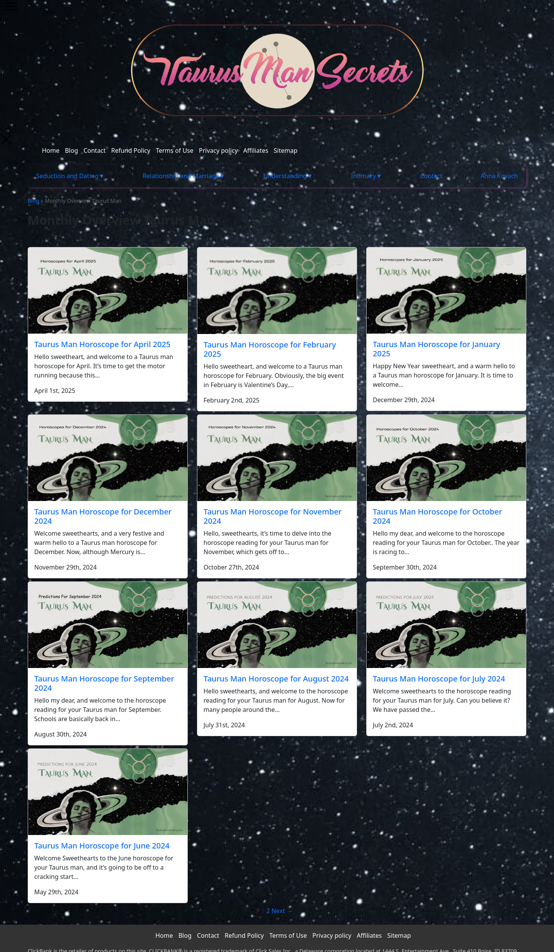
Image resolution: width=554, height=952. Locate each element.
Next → (282, 911)
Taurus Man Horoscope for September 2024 (104, 683)
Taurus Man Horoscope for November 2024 (273, 516)
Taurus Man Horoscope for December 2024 (103, 516)
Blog (71, 150)
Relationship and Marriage (181, 176)
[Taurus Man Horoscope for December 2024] (107, 458)
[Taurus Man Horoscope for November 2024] (277, 458)
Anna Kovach (499, 176)
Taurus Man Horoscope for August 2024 (276, 678)
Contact (94, 150)
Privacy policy (218, 150)
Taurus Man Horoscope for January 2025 (436, 349)
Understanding (285, 176)
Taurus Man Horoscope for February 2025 (270, 349)
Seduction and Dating (67, 176)
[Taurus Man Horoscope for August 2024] (277, 625)
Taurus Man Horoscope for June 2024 (102, 845)
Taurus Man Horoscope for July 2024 (439, 678)
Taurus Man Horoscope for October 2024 (437, 516)
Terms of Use (175, 150)
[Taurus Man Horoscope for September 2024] (107, 625)
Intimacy (363, 176)
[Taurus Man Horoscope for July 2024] (446, 625)
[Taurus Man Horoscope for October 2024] (446, 458)
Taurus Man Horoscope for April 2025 (102, 344)
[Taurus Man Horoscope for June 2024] (107, 792)
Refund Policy (130, 150)
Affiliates (255, 150)
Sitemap (286, 150)
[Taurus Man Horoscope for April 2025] (107, 290)
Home (51, 150)
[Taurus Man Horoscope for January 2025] (446, 290)
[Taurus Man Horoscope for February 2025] (277, 290)
